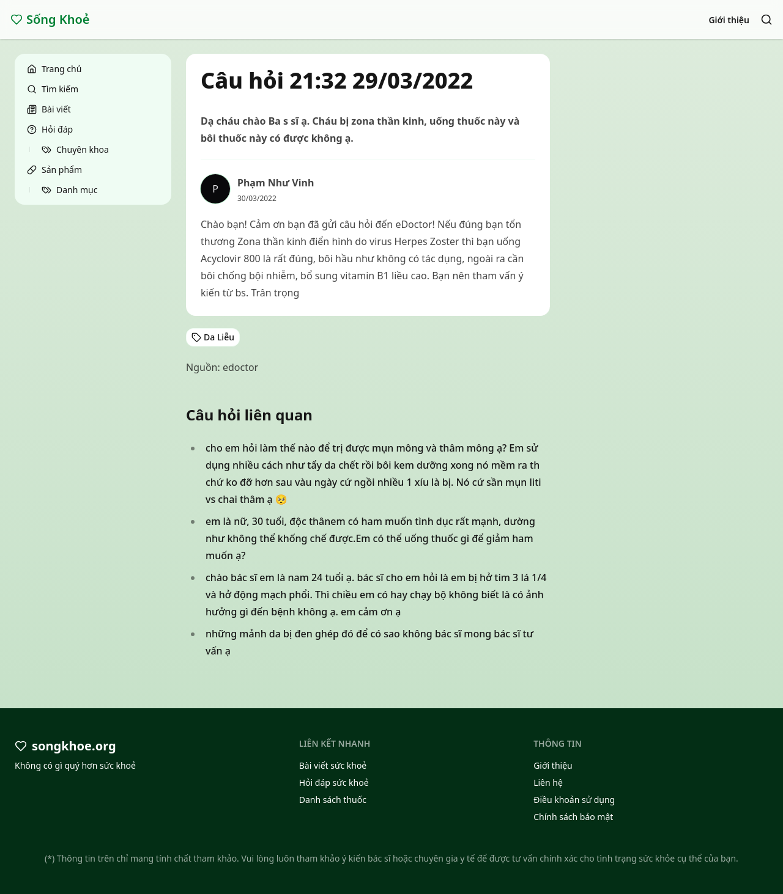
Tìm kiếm (52, 89)
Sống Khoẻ (50, 19)
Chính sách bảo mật (573, 817)
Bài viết (49, 109)
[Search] (766, 19)
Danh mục (69, 190)
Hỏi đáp (50, 129)
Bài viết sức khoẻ (333, 765)
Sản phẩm (54, 169)
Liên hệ (548, 782)
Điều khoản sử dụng (574, 799)
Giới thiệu (728, 20)
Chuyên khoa (75, 149)
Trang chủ (54, 69)
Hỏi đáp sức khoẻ (334, 782)
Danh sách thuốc (332, 799)
